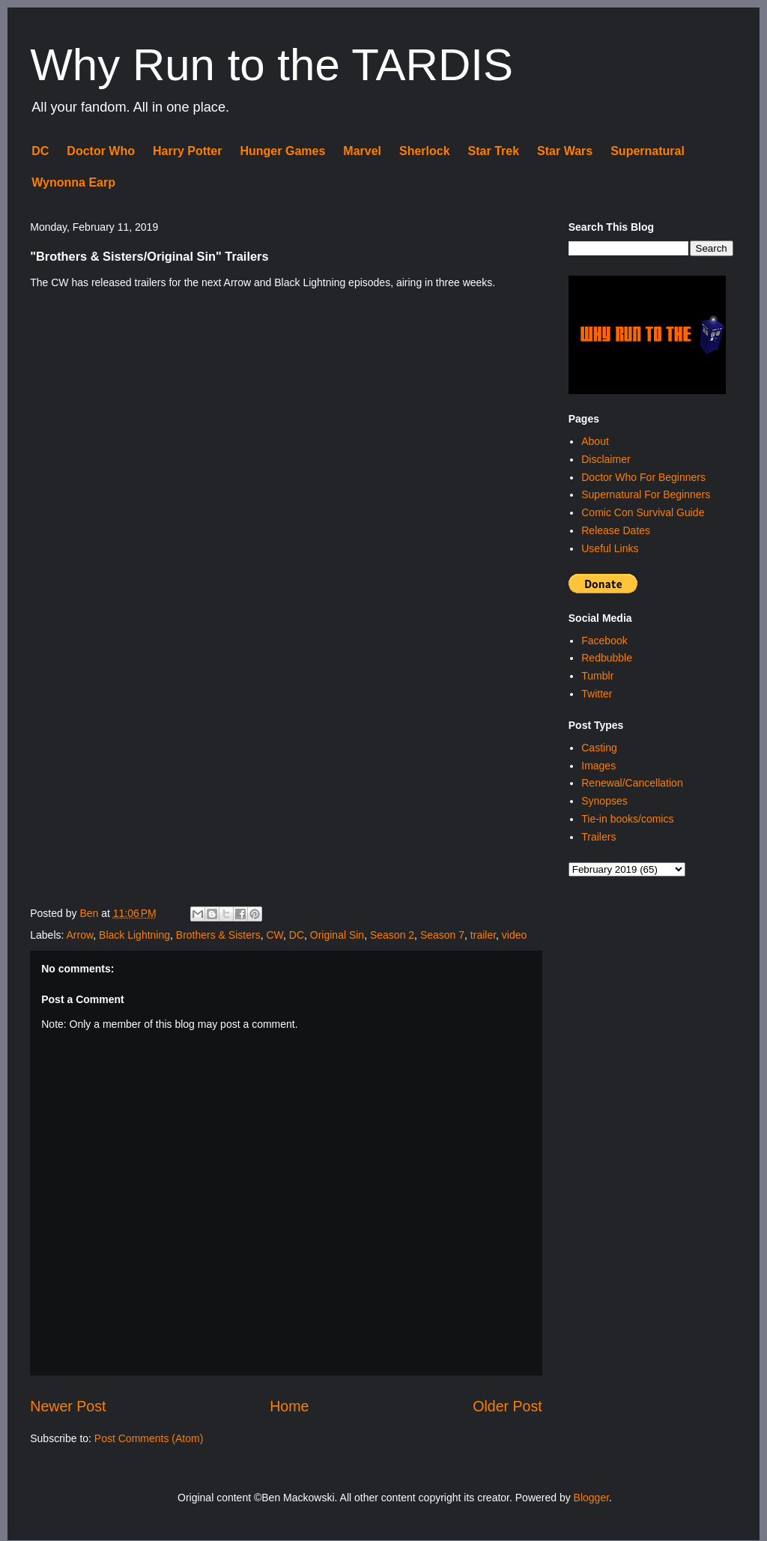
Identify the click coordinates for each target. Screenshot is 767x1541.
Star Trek (493, 151)
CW (274, 935)
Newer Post (68, 1406)
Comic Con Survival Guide (642, 512)
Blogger (591, 1498)
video (514, 935)
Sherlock (424, 151)
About (595, 441)
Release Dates (615, 530)
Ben (90, 913)
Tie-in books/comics (627, 819)
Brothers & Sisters (218, 935)
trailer (483, 935)
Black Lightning (134, 935)
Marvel (362, 151)
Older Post (507, 1406)
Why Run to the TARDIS (271, 65)
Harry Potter (187, 151)
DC (40, 151)
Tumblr (597, 676)
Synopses (604, 801)
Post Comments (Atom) (148, 1438)
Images (598, 766)
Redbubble (606, 658)
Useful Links (609, 548)
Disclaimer (605, 459)
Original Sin (337, 935)
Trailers (598, 837)
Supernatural (647, 151)
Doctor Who (101, 151)
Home (289, 1406)
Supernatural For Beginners (645, 494)
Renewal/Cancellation (631, 783)
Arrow (80, 935)
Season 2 (392, 935)
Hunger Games (282, 151)
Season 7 (442, 935)
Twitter (596, 694)
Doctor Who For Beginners (643, 477)
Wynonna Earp (73, 182)
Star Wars (564, 151)
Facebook (604, 641)
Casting (598, 748)
